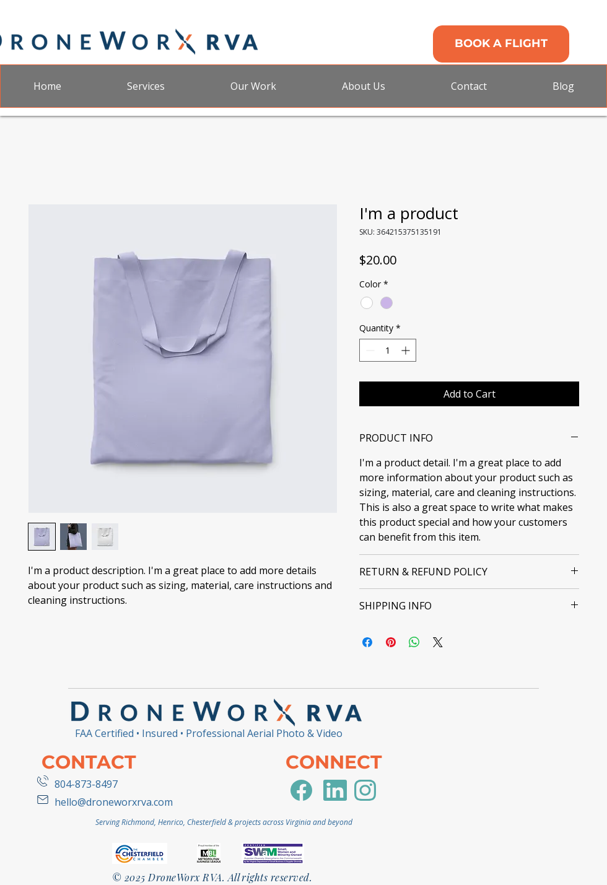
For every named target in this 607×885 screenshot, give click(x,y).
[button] (145, 86)
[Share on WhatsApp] (414, 642)
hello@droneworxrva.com (114, 802)
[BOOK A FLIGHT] (501, 44)
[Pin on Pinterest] (390, 642)
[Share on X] (437, 642)
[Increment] (406, 350)
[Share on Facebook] (367, 642)
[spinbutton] (388, 350)
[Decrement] (369, 350)
